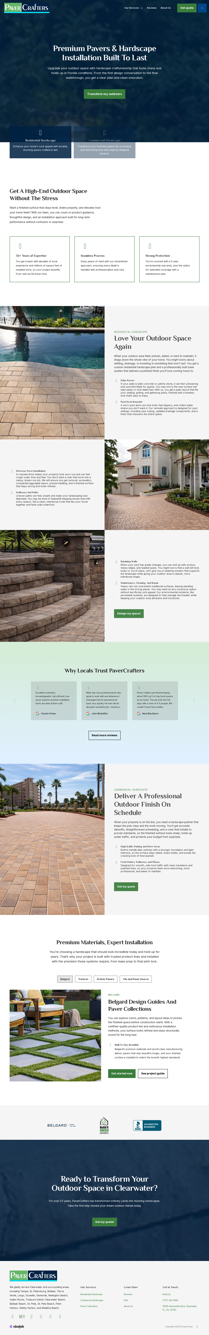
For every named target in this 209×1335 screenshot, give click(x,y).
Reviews (128, 1294)
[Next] (194, 700)
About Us (128, 1306)
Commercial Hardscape (91, 1300)
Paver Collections (89, 1306)
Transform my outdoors (104, 93)
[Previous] (15, 700)
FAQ (126, 1300)
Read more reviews (104, 735)
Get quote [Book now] (186, 7)
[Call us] (202, 8)
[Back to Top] (197, 1326)
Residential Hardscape (91, 1294)
